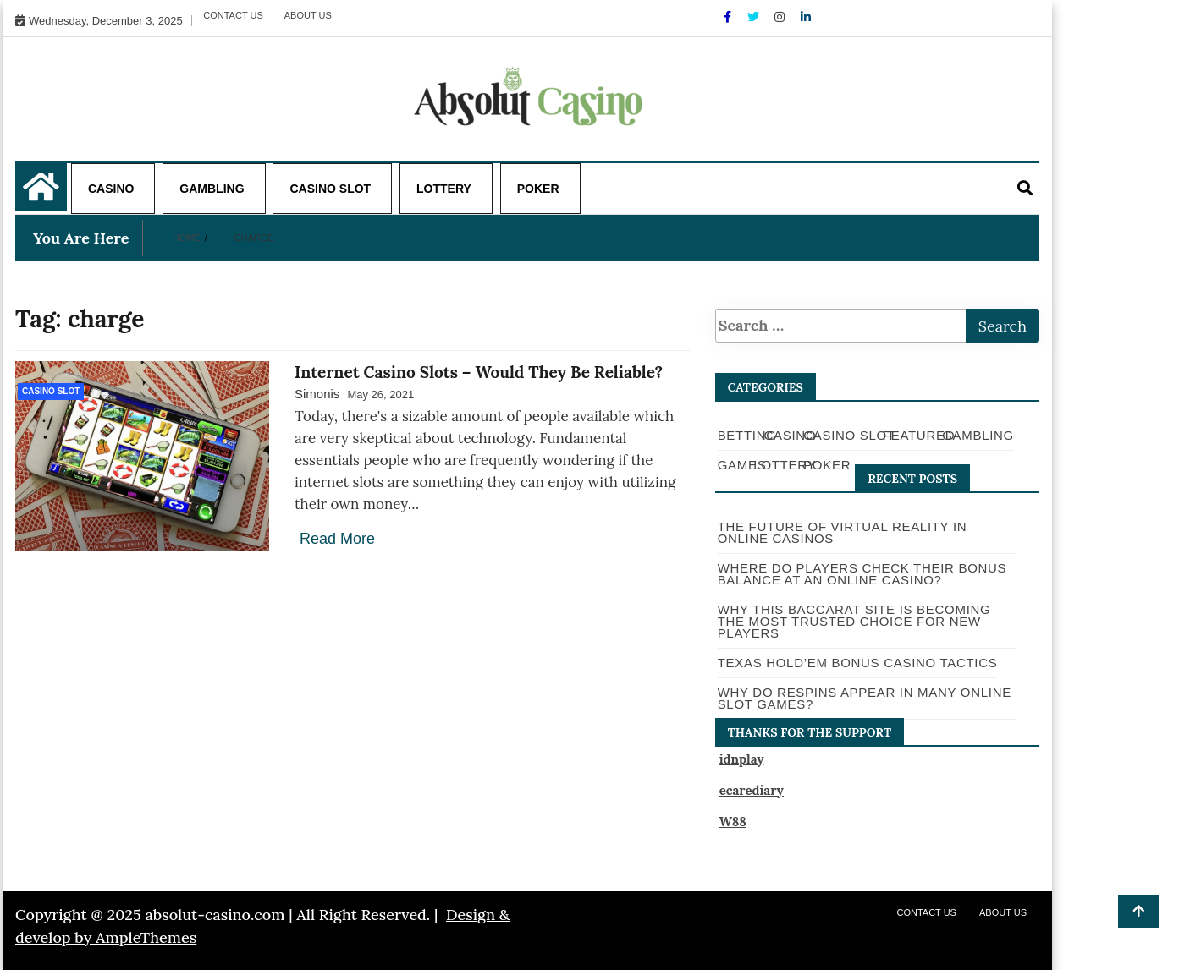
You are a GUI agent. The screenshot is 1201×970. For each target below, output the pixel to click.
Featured (919, 435)
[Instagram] (781, 17)
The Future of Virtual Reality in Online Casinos (842, 532)
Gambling (211, 188)
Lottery (443, 188)
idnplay (741, 759)
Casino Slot (330, 188)
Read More (337, 538)
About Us (308, 15)
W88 (732, 822)
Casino (111, 188)
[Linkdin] (806, 17)
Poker (538, 188)
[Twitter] (755, 17)
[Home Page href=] (41, 195)
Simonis (317, 393)
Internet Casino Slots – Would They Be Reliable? (479, 372)
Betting (747, 435)
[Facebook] (729, 17)
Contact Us (233, 15)
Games (742, 465)
